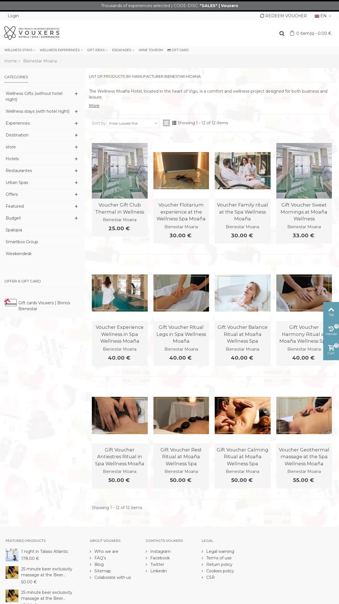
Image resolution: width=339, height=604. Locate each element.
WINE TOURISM (151, 50)
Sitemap (102, 570)
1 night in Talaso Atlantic (44, 551)
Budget (13, 218)
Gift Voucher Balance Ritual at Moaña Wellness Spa (243, 334)
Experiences (18, 123)
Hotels (12, 158)
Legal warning (219, 551)
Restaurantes (19, 170)
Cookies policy (219, 570)
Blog (98, 564)
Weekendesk (19, 253)
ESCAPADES (121, 50)
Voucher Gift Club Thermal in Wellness (119, 208)
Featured (15, 206)
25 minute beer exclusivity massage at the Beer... (46, 571)
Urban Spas (17, 182)
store (11, 146)
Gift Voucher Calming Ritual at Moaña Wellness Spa (242, 456)
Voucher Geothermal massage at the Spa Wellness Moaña (304, 456)
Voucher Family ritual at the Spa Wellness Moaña (242, 211)
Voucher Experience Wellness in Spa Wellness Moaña (120, 334)
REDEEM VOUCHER (283, 15)
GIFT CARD (178, 50)
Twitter (156, 564)
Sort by (99, 123)
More (94, 105)
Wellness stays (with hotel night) (37, 111)
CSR (210, 577)
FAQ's (99, 557)
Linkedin (158, 570)
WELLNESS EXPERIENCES (60, 50)
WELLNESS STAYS (18, 50)
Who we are (105, 551)
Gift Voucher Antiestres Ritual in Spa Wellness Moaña (119, 456)
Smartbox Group (22, 241)
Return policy (218, 564)
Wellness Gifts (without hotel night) (34, 96)
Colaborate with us (112, 577)
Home (10, 61)
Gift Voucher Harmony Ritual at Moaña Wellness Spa (304, 334)
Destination (17, 135)
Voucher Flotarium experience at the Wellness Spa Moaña (181, 211)
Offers (12, 194)
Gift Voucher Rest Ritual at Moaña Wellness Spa (181, 456)
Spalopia (14, 230)
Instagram (160, 551)
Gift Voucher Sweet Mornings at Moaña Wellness (304, 211)
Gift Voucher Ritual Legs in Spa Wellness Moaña (181, 334)
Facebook (159, 557)
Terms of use (218, 557)
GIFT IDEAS (96, 50)
